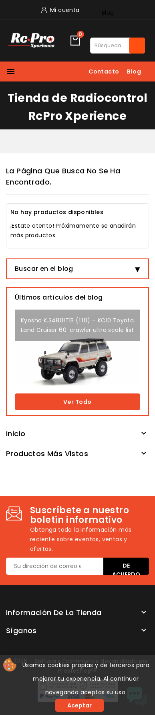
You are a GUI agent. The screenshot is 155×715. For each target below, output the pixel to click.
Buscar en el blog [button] (44, 268)
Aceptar (79, 705)
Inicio (15, 434)
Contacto (104, 71)
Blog (108, 13)
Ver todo (77, 402)
